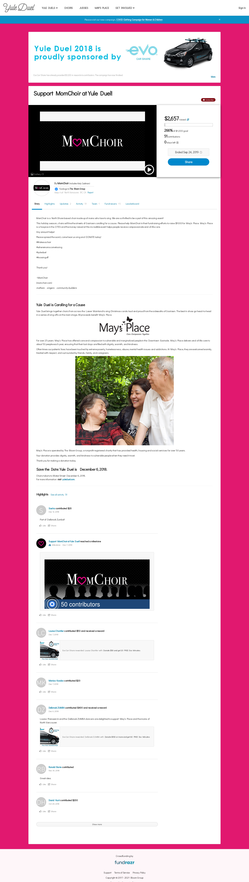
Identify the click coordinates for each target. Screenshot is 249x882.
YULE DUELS (50, 7)
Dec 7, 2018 (68, 544)
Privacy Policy (140, 872)
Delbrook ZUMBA (57, 707)
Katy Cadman (84, 183)
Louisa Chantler (57, 630)
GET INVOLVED (124, 7)
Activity (81, 203)
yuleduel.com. (69, 479)
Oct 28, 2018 (54, 803)
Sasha (52, 508)
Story (37, 203)
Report (90, 192)
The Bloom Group (77, 188)
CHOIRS (68, 7)
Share (188, 162)
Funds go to (64, 188)
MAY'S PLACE (102, 7)
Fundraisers (113, 203)
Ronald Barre (55, 766)
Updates (65, 203)
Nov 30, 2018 (54, 770)
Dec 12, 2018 (54, 511)
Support (106, 872)
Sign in (242, 7)
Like (42, 525)
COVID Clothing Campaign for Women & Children (139, 19)
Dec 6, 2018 (54, 711)
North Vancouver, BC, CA (75, 192)
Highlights (50, 203)
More (213, 76)
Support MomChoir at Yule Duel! (65, 541)
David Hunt (54, 800)
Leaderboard (132, 203)
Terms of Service (121, 872)
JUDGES (83, 7)
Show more (97, 824)
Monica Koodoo (57, 680)
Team (96, 203)
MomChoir (62, 183)
